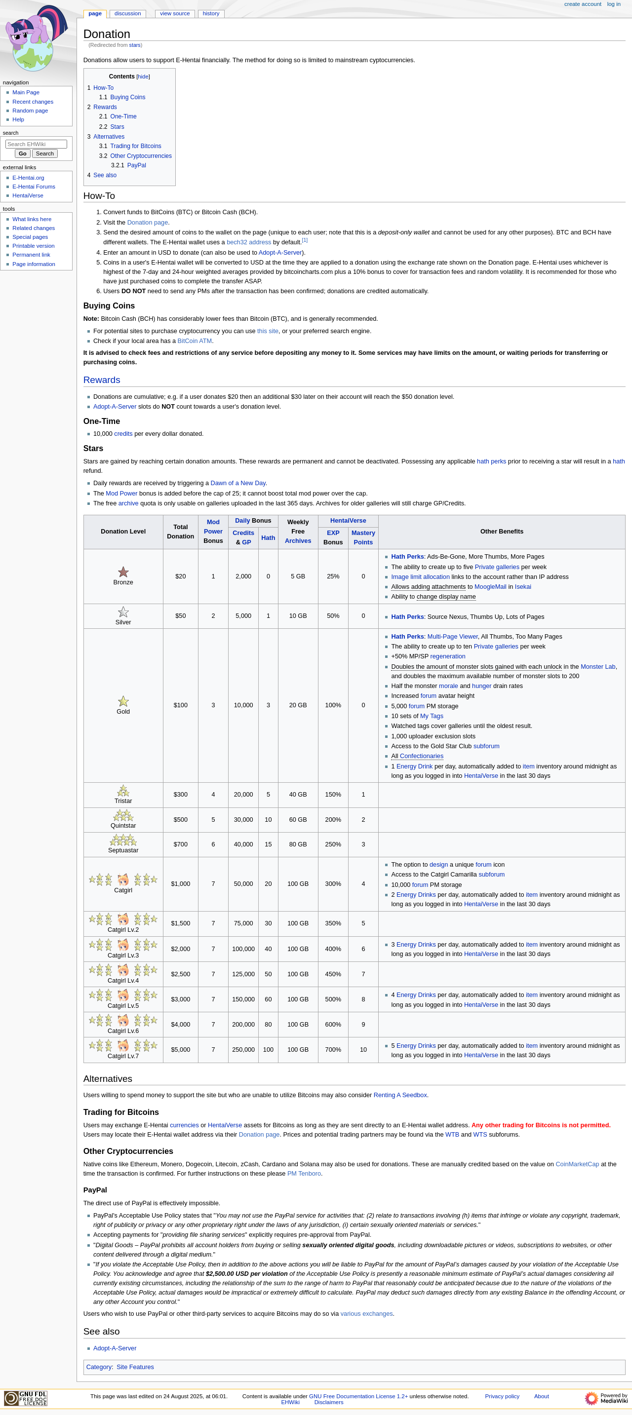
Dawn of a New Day (238, 483)
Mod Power (121, 493)
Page (95, 13)
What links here (31, 219)
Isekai (523, 586)
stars (135, 45)
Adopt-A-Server (280, 252)
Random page (30, 111)
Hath (268, 538)
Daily (242, 520)
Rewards (101, 380)
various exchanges (367, 1313)
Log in (614, 4)
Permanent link (31, 255)
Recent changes (32, 102)
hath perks (491, 461)
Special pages (30, 237)
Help (18, 119)
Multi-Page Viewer (453, 636)
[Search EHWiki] (36, 144)
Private (485, 567)
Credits (243, 533)
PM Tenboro (304, 1173)
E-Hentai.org (28, 178)
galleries (507, 567)
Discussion (128, 13)
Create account (582, 4)
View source (175, 13)
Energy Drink (414, 766)
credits (123, 433)
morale (448, 686)
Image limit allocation (420, 577)
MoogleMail (490, 586)
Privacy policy (502, 1396)
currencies (184, 1125)
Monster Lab (598, 666)
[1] (305, 240)
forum (428, 695)
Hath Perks (407, 556)
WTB (452, 1134)
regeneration (448, 656)
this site (267, 331)
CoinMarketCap (577, 1164)
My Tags (431, 716)
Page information (33, 264)
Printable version (33, 246)
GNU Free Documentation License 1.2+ (358, 1396)
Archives (298, 540)
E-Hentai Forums (33, 187)
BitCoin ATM (195, 341)
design (439, 864)
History (211, 13)
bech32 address (249, 242)
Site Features (135, 1367)
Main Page (26, 92)
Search (11, 133)
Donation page (147, 222)
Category (99, 1367)
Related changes (33, 228)
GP (246, 542)
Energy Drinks (416, 894)
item (529, 766)
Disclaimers (329, 1402)
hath (619, 461)
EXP (333, 533)
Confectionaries (421, 756)
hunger (482, 686)
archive (128, 503)
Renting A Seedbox (400, 1095)
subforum (487, 746)
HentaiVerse (348, 520)
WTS (480, 1134)
